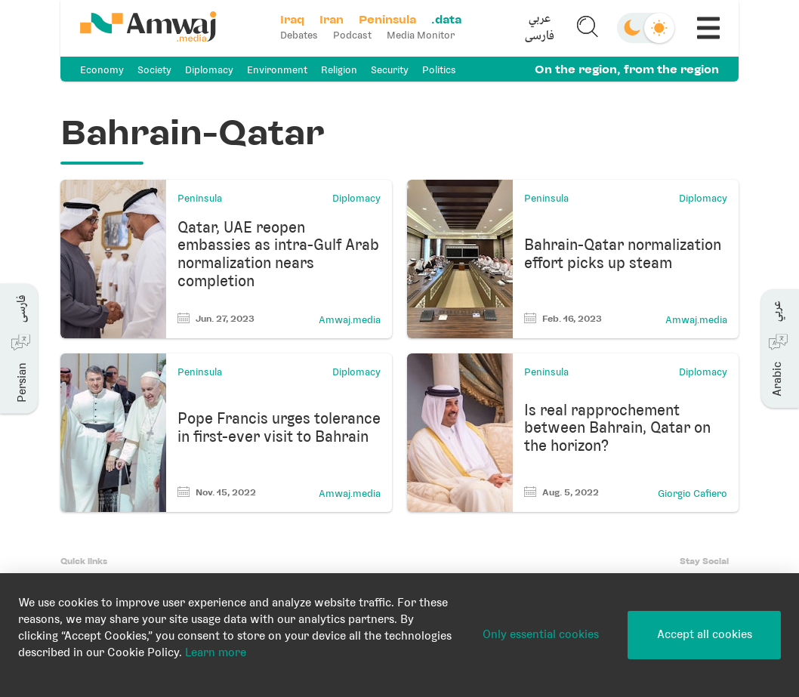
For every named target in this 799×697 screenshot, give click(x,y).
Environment (277, 70)
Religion (339, 70)
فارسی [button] (539, 36)
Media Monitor (421, 35)
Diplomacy (209, 70)
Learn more (215, 652)
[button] (540, 28)
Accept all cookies (704, 634)
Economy (102, 70)
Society (154, 70)
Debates (299, 35)
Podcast (352, 35)
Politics (439, 70)
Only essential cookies (541, 634)
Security (390, 70)
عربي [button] (540, 19)
